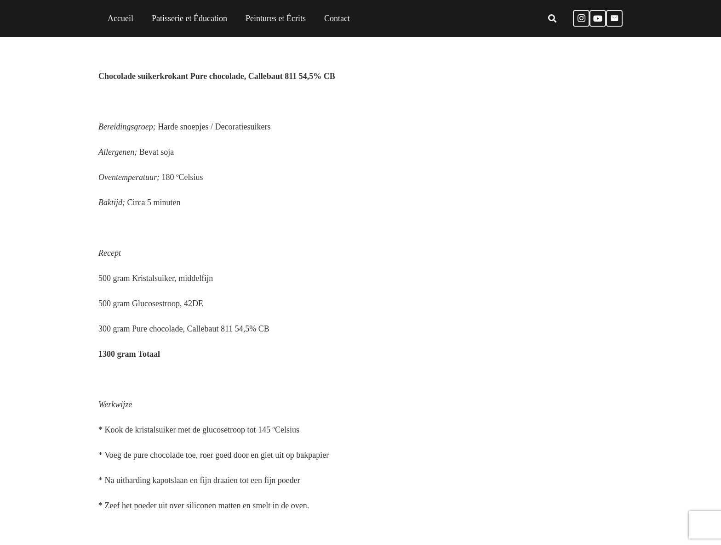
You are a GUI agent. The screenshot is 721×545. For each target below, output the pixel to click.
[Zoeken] (552, 18)
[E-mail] (614, 18)
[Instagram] (581, 18)
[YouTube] (597, 18)
